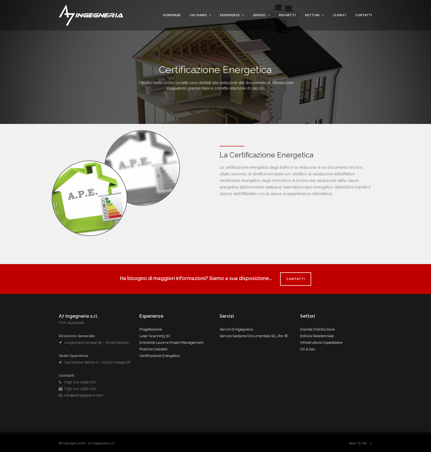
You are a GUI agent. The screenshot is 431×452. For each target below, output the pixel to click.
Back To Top (358, 443)
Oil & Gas (307, 349)
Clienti (339, 15)
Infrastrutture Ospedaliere (321, 342)
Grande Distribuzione (317, 329)
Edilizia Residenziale (317, 336)
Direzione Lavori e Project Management (171, 342)
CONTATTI (295, 279)
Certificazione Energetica (159, 356)
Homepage (172, 15)
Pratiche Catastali (153, 349)
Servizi (259, 15)
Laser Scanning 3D (154, 336)
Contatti (363, 15)
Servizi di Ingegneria (236, 329)
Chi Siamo (198, 15)
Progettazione (150, 329)
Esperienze (230, 15)
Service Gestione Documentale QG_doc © (254, 336)
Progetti (287, 15)
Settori (312, 15)
